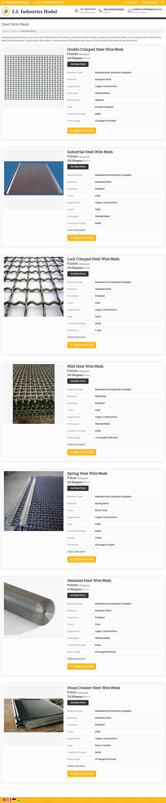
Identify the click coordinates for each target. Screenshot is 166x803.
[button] (114, 9)
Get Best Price (78, 64)
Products (15, 31)
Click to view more (76, 230)
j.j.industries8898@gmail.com (147, 9)
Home (6, 31)
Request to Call (81, 130)
